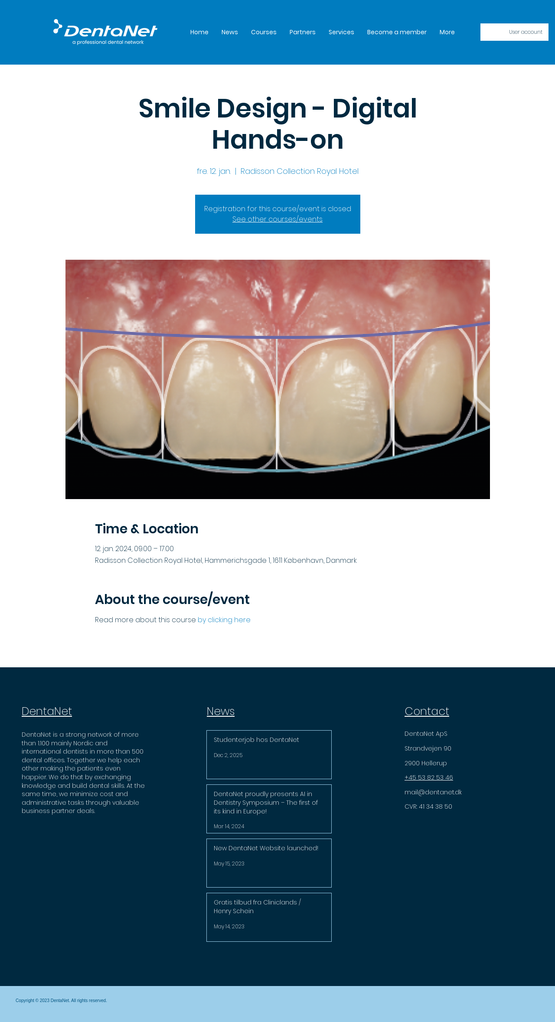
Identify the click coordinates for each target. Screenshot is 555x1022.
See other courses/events (277, 219)
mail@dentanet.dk (433, 792)
